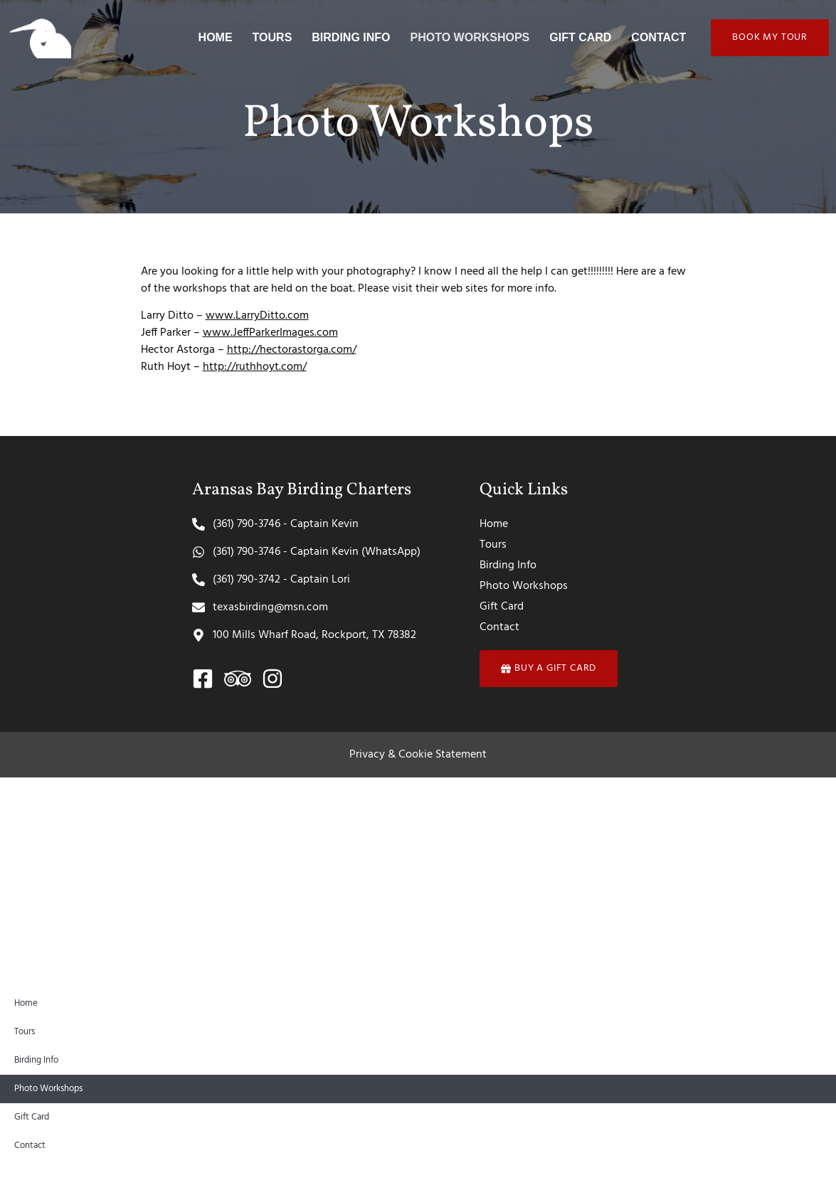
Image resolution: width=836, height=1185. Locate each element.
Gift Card (580, 37)
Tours (272, 37)
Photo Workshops (470, 37)
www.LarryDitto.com (257, 316)
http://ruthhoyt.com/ (255, 367)
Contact (658, 37)
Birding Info (351, 37)
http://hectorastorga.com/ (291, 350)
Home (216, 37)
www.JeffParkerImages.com (270, 333)
